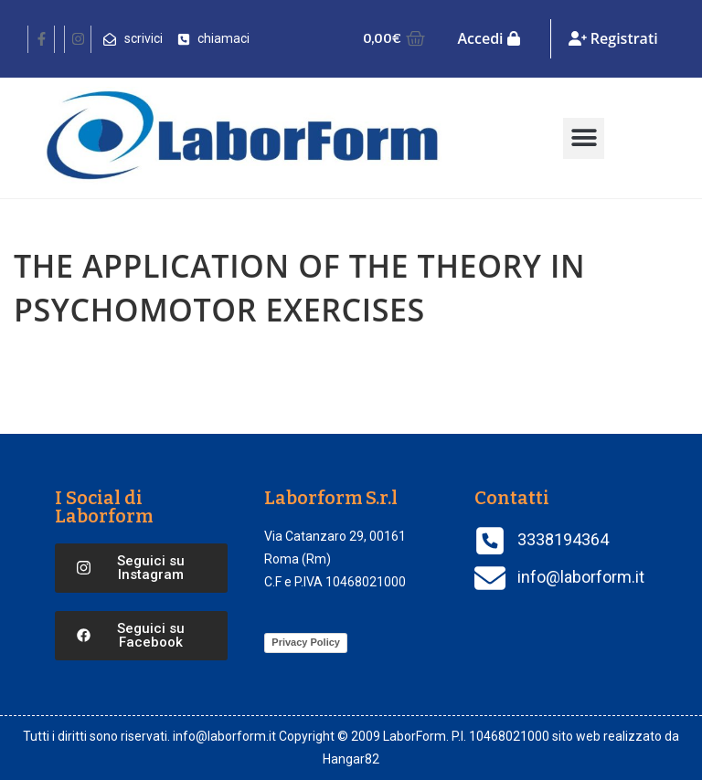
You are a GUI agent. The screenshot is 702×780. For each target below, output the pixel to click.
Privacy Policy (305, 642)
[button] (583, 138)
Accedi (488, 38)
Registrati (613, 38)
